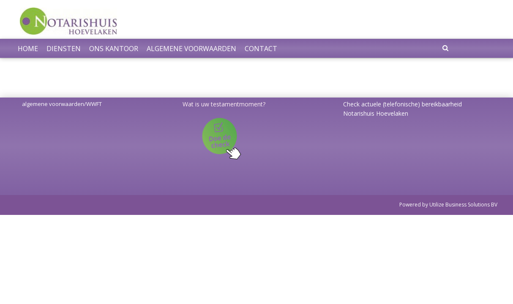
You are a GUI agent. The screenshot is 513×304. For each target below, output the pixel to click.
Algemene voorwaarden (191, 48)
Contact (261, 48)
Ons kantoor (113, 48)
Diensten (63, 48)
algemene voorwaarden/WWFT (62, 104)
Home (28, 48)
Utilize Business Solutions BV (463, 204)
